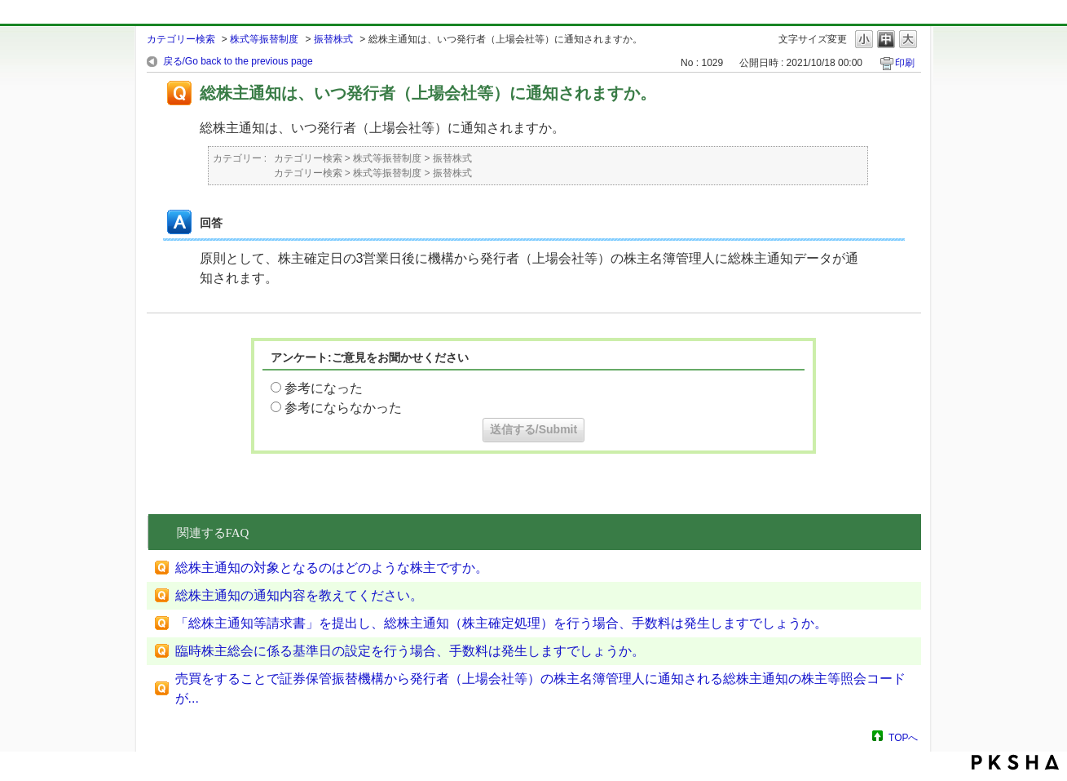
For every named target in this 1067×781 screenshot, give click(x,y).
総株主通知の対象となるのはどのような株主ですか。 (331, 568)
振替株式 (333, 39)
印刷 (905, 63)
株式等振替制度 (264, 39)
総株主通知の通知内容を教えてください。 (299, 595)
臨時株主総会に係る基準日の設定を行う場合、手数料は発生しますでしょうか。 (410, 651)
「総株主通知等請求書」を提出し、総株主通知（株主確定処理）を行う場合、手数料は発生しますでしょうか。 (501, 623)
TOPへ (903, 737)
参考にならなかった (343, 408)
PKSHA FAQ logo (1015, 762)
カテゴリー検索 (181, 39)
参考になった (323, 388)
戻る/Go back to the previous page (238, 61)
